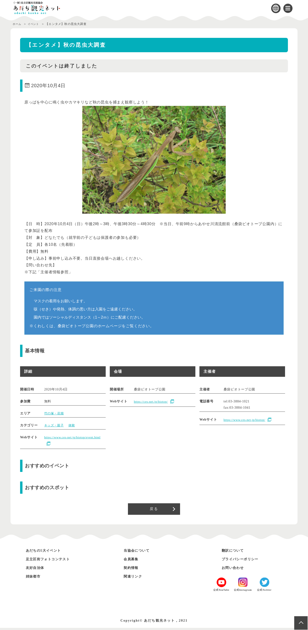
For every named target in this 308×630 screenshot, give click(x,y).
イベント (35, 24)
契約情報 (132, 570)
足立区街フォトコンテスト (52, 561)
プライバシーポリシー (244, 561)
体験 (73, 425)
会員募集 (132, 561)
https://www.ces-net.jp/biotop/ (246, 420)
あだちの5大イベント (47, 552)
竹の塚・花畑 (54, 413)
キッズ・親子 (54, 425)
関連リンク (135, 578)
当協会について (139, 552)
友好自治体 (37, 570)
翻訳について (235, 552)
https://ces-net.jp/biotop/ (152, 401)
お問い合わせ (235, 570)
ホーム (17, 24)
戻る (154, 510)
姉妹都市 (35, 578)
